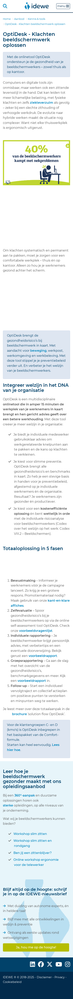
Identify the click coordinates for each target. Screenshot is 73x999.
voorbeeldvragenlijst (35, 631)
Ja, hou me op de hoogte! (36, 947)
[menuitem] (36, 6)
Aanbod (19, 18)
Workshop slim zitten (30, 834)
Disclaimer (44, 977)
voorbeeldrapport (43, 656)
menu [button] (63, 6)
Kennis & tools (36, 18)
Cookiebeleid (12, 982)
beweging (38, 350)
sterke (8, 805)
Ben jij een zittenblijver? (32, 853)
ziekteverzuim (42, 102)
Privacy (60, 977)
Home (7, 18)
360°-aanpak (25, 795)
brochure (20, 714)
